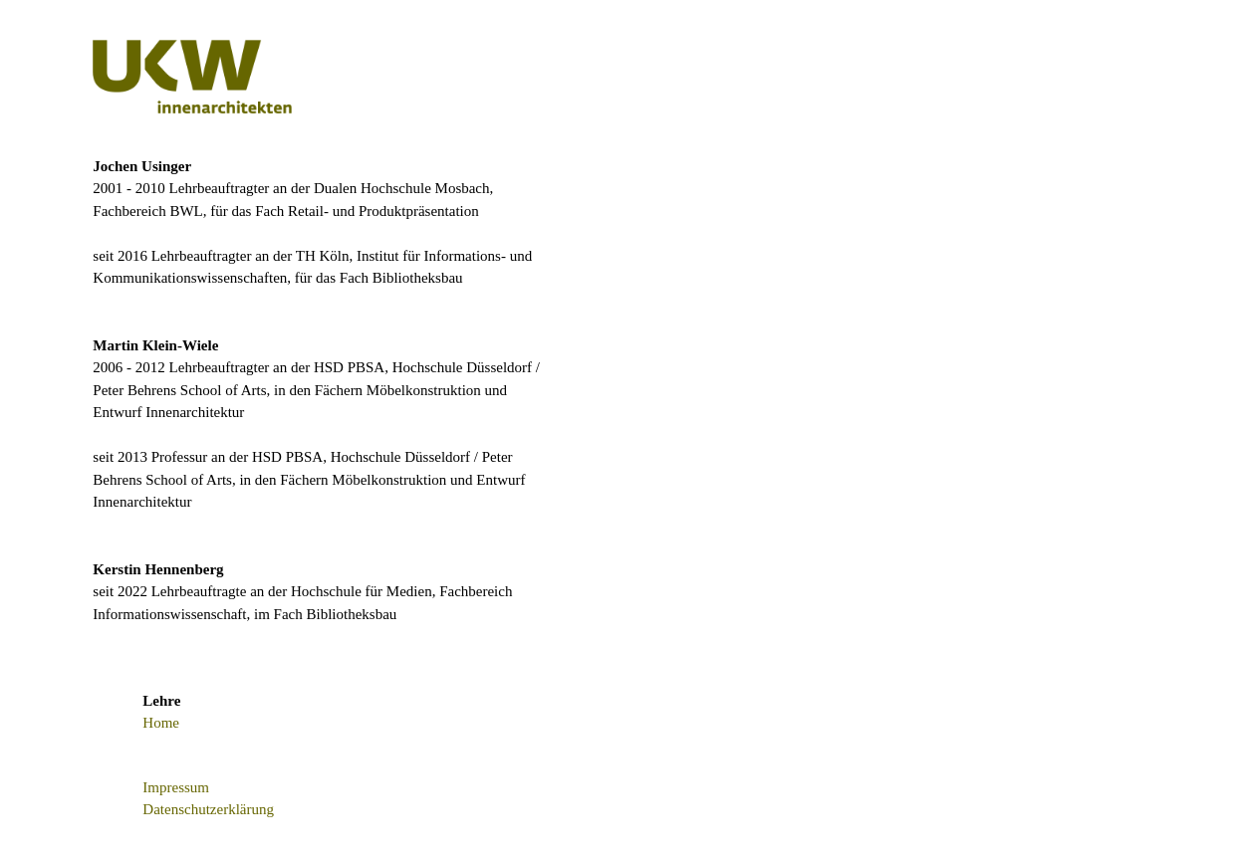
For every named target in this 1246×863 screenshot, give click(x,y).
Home (160, 723)
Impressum (175, 787)
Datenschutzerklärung (208, 809)
